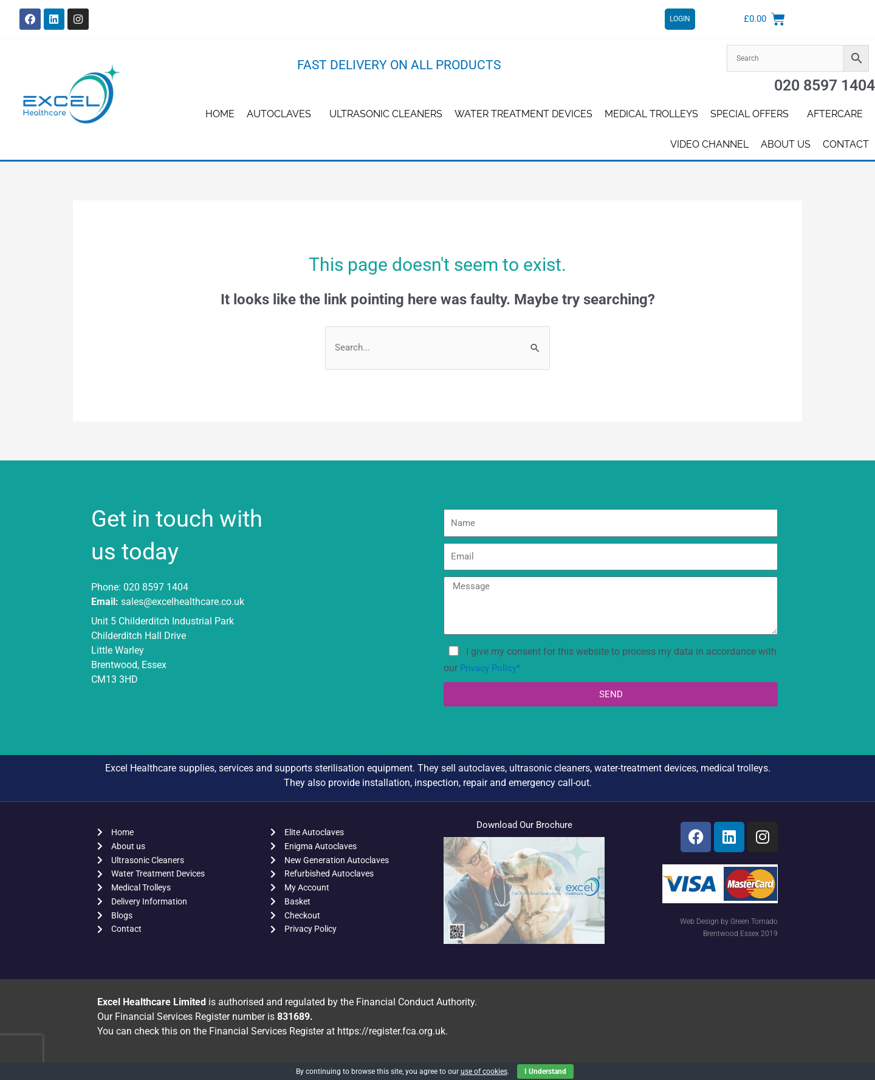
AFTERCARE (838, 114)
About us (786, 144)
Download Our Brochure (524, 826)
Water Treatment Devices (523, 114)
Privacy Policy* (492, 669)
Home (220, 114)
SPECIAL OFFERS (752, 114)
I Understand (545, 1071)
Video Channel (709, 144)
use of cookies (484, 1071)
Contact (846, 144)
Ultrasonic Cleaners (385, 114)
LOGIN (680, 19)
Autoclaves (282, 114)
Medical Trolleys (651, 114)
